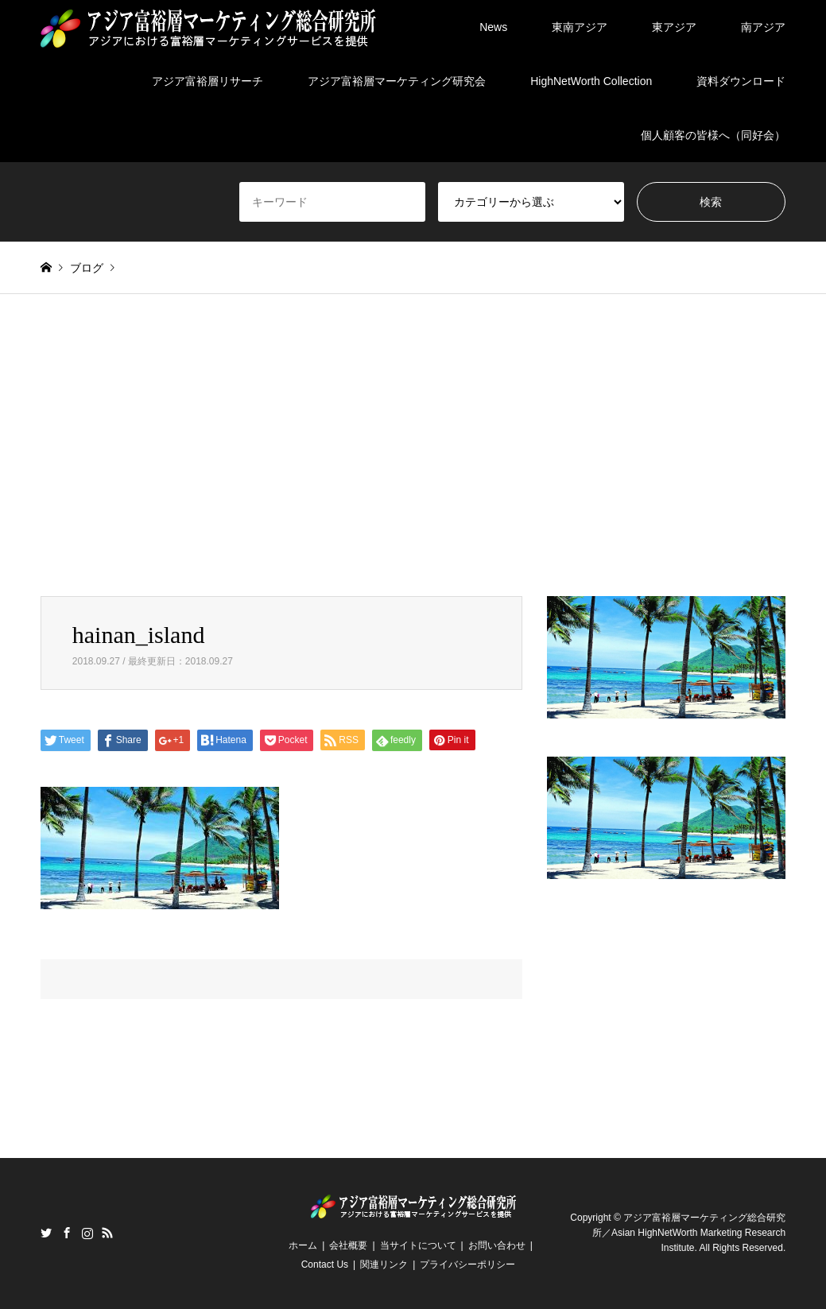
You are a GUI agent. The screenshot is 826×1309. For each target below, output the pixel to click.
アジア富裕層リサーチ (207, 81)
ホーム (303, 1245)
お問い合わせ (496, 1245)
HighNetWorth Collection (591, 81)
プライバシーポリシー (467, 1264)
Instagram (87, 1232)
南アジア (763, 27)
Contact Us (324, 1264)
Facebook (66, 1232)
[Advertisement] (413, 445)
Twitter (46, 1232)
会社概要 (348, 1245)
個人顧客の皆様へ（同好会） (713, 135)
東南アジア (579, 27)
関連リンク (384, 1264)
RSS (107, 1232)
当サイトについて (418, 1245)
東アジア (674, 27)
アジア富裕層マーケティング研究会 (397, 81)
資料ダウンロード (740, 81)
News (493, 27)
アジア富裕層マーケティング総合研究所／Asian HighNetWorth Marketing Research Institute (688, 1232)
